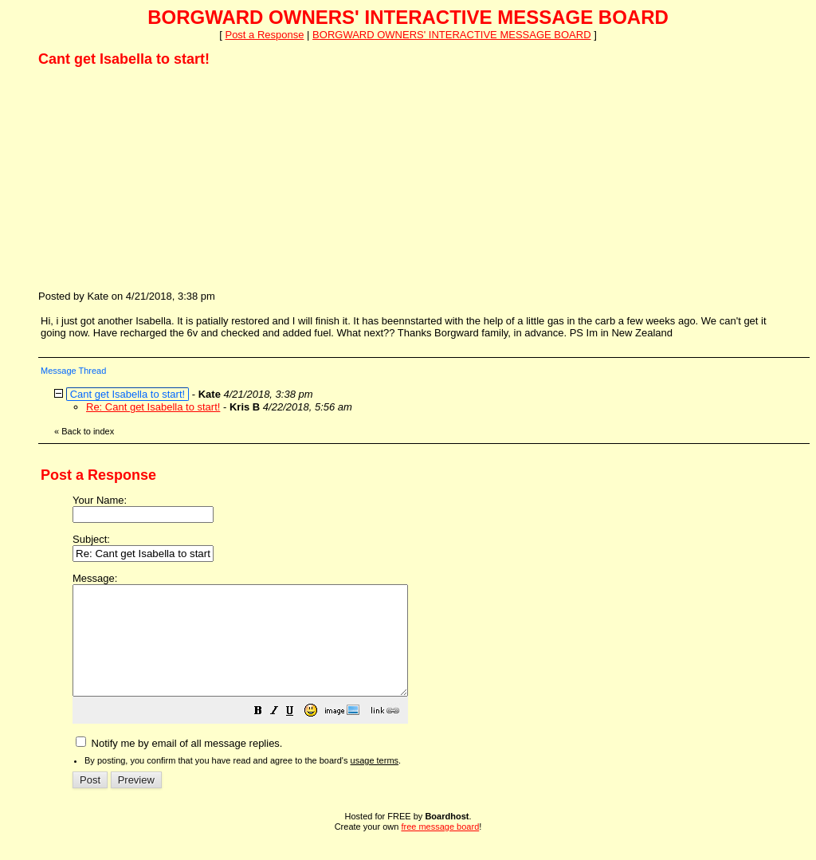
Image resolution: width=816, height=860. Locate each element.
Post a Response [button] (264, 35)
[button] (298, 734)
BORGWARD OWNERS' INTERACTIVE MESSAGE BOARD (451, 35)
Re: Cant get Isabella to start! (153, 407)
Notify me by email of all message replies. (179, 765)
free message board (440, 848)
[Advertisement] (157, 177)
